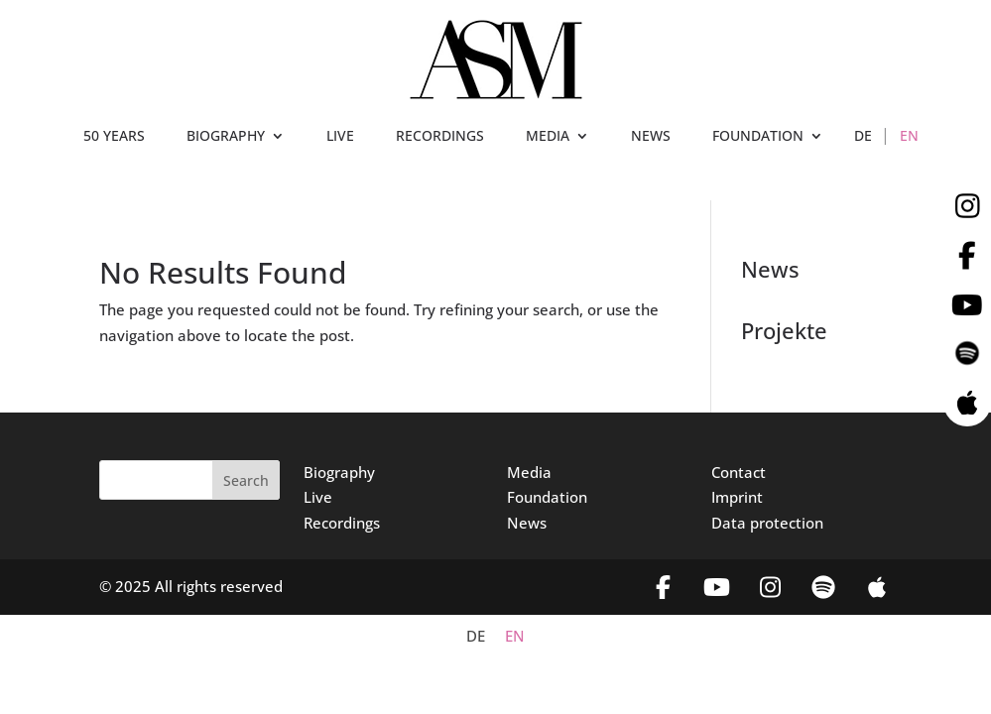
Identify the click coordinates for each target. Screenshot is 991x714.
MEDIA (547, 137)
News (527, 523)
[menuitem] (863, 140)
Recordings (342, 523)
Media (529, 472)
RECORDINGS (440, 137)
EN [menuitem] (515, 636)
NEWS (651, 137)
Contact (738, 472)
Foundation (547, 497)
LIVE (340, 137)
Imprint (737, 497)
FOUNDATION (758, 137)
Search (246, 480)
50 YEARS (114, 137)
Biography (339, 472)
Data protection (767, 523)
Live (318, 497)
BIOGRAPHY (225, 137)
